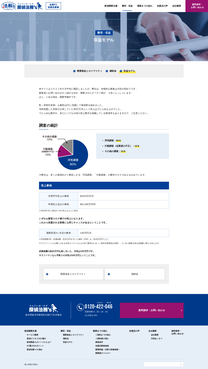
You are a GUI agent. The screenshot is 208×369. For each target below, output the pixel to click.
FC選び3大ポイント (35, 346)
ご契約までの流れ (103, 335)
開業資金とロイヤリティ (89, 71)
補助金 (112, 71)
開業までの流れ (144, 6)
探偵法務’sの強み (34, 349)
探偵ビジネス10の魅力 (36, 338)
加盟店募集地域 (102, 346)
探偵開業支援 (110, 6)
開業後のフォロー (103, 353)
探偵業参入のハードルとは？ (39, 342)
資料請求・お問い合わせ (151, 310)
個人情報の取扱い (31, 364)
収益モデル (129, 71)
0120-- (98, 306)
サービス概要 (32, 335)
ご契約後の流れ (102, 338)
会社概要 (176, 6)
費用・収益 (127, 6)
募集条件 (99, 342)
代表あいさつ (156, 338)
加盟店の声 (162, 6)
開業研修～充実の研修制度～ (107, 349)
